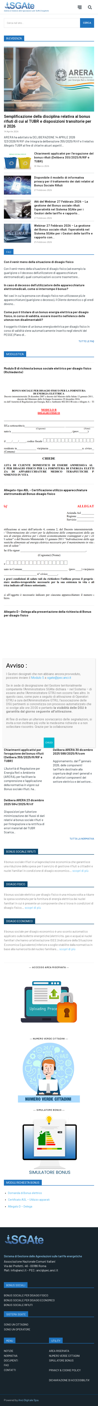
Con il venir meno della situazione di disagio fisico (39, 262)
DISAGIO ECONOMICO (19, 921)
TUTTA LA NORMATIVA (81, 838)
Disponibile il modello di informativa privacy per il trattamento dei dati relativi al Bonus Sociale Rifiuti (64, 181)
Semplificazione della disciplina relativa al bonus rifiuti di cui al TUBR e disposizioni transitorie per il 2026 (47, 121)
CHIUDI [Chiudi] (49, 742)
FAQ (8, 252)
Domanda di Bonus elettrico (25, 1193)
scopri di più (80, 870)
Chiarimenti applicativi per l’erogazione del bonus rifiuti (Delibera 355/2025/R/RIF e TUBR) (64, 157)
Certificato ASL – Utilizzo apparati (29, 1199)
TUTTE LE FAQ (86, 341)
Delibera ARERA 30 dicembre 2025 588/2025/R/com (73, 751)
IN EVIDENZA (14, 38)
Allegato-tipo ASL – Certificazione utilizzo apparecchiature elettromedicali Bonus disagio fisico (45, 491)
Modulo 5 (37, 678)
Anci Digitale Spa (28, 1400)
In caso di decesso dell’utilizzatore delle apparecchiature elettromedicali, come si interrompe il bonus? (44, 287)
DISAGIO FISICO (15, 884)
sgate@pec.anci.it (59, 678)
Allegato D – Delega (20, 1206)
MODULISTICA (15, 354)
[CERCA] (87, 23)
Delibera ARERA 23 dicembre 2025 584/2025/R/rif (24, 802)
